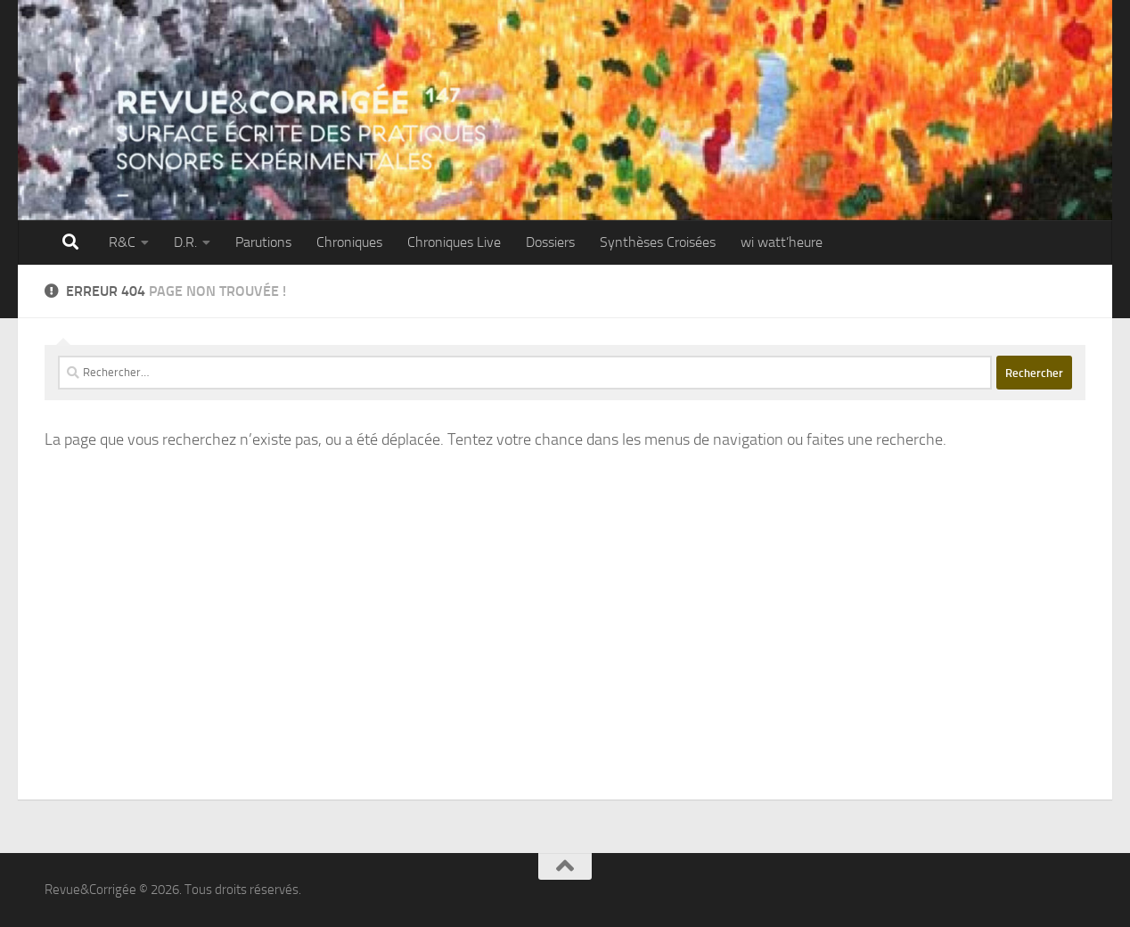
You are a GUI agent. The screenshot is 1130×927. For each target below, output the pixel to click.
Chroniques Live (454, 242)
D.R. (185, 242)
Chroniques (349, 242)
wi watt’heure (782, 242)
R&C (122, 242)
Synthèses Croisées (658, 242)
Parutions (263, 242)
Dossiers (550, 242)
